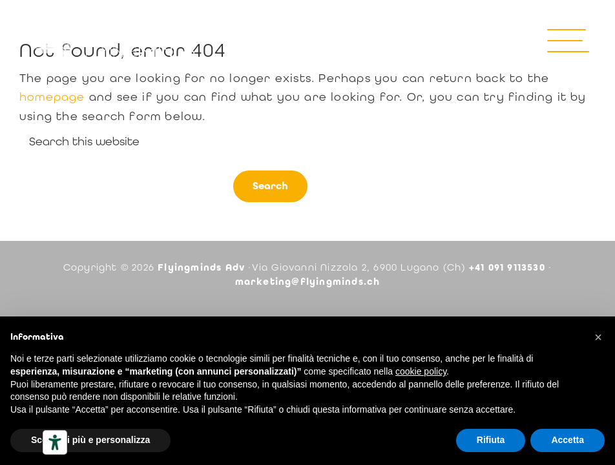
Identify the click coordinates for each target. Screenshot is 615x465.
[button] (598, 337)
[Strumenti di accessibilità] (55, 442)
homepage (52, 96)
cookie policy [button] (420, 371)
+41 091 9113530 (507, 267)
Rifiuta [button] (491, 440)
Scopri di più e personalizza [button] (90, 440)
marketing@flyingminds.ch (307, 281)
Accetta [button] (567, 440)
